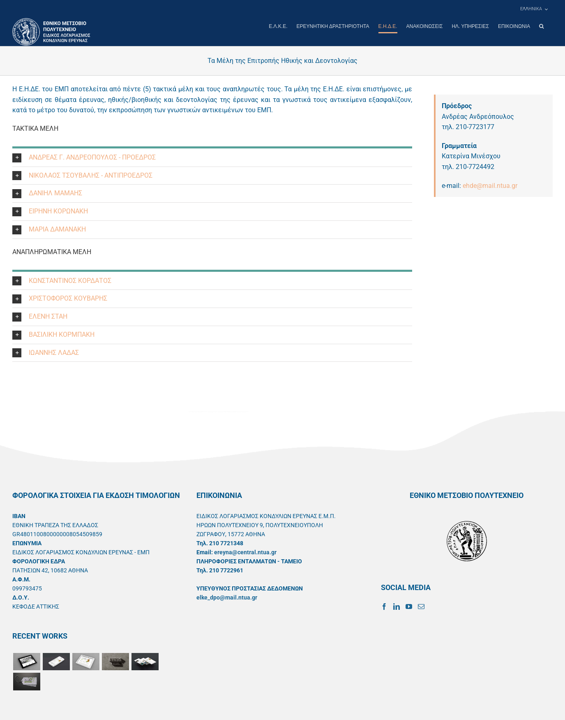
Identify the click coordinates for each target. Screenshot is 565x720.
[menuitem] (534, 9)
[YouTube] (409, 606)
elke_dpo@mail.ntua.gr (226, 597)
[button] (541, 26)
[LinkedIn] (396, 606)
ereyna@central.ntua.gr (245, 552)
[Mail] (421, 606)
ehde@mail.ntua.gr (490, 185)
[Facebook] (384, 606)
